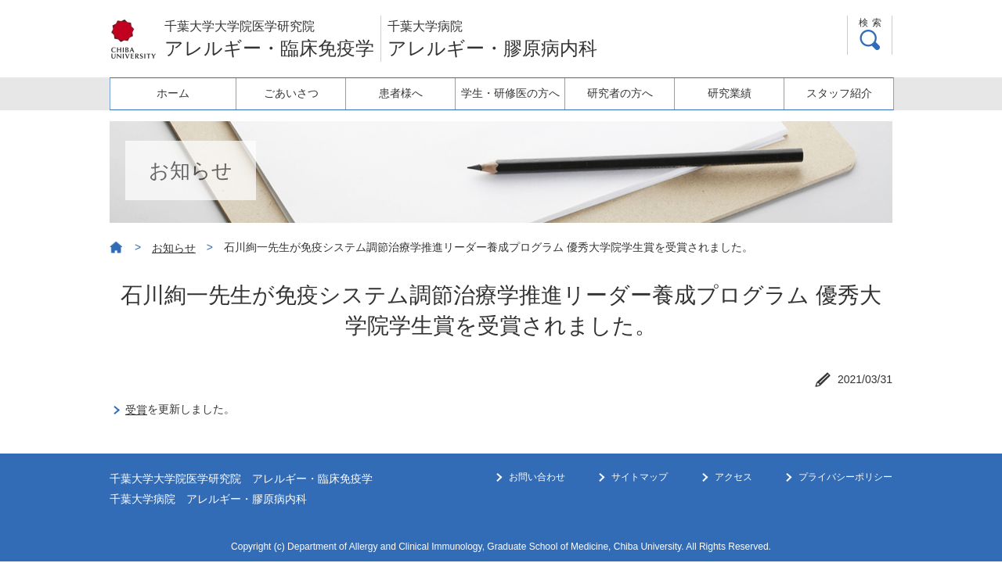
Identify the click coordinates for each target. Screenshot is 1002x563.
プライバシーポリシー (845, 477)
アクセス (733, 477)
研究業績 (726, 93)
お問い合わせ (537, 477)
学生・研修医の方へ (501, 93)
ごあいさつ (277, 93)
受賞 (136, 409)
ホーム (166, 93)
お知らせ (174, 248)
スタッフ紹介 (837, 93)
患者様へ (390, 93)
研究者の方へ (614, 93)
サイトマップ (639, 477)
